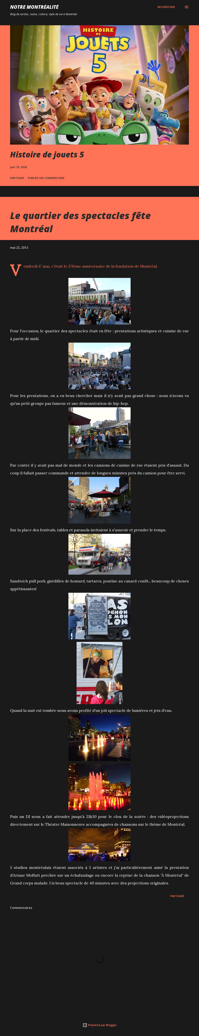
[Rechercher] (166, 7)
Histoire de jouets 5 (47, 154)
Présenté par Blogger (100, 1025)
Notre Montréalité (34, 7)
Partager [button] (17, 178)
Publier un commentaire (46, 178)
